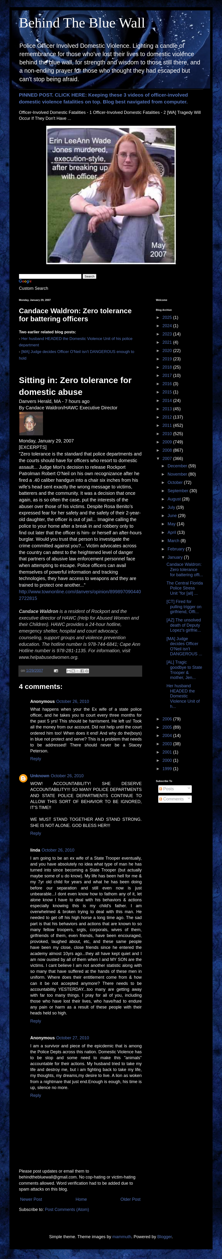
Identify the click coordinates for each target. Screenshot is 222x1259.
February (176, 549)
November (177, 474)
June (172, 515)
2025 (167, 317)
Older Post (130, 1199)
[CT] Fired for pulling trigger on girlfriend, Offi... (183, 606)
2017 (167, 375)
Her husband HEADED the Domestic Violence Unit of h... (183, 696)
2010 (167, 433)
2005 (167, 727)
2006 (167, 719)
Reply (35, 758)
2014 (167, 400)
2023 (167, 334)
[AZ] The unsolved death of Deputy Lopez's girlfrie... (183, 625)
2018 (167, 367)
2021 (167, 342)
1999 (167, 768)
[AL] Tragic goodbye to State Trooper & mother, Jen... (184, 670)
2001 (167, 752)
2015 (167, 392)
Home (81, 1199)
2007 (167, 458)
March (173, 540)
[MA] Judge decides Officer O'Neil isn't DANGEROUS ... (184, 646)
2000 (167, 760)
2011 (167, 425)
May (172, 524)
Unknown (39, 775)
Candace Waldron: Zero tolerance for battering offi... (184, 569)
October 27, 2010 (72, 1038)
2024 (167, 325)
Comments (171, 799)
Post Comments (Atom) (67, 1209)
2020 (167, 350)
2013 (167, 408)
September (178, 490)
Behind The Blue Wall (82, 23)
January (175, 557)
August (174, 499)
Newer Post (31, 1199)
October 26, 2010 (72, 701)
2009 (167, 442)
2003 (167, 743)
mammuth (121, 1236)
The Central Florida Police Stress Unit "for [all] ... (184, 588)
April (172, 532)
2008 (167, 450)
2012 (167, 417)
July (171, 507)
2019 (167, 359)
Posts (166, 788)
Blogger (164, 1236)
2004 (167, 735)
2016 (167, 383)
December (177, 466)
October (175, 482)
